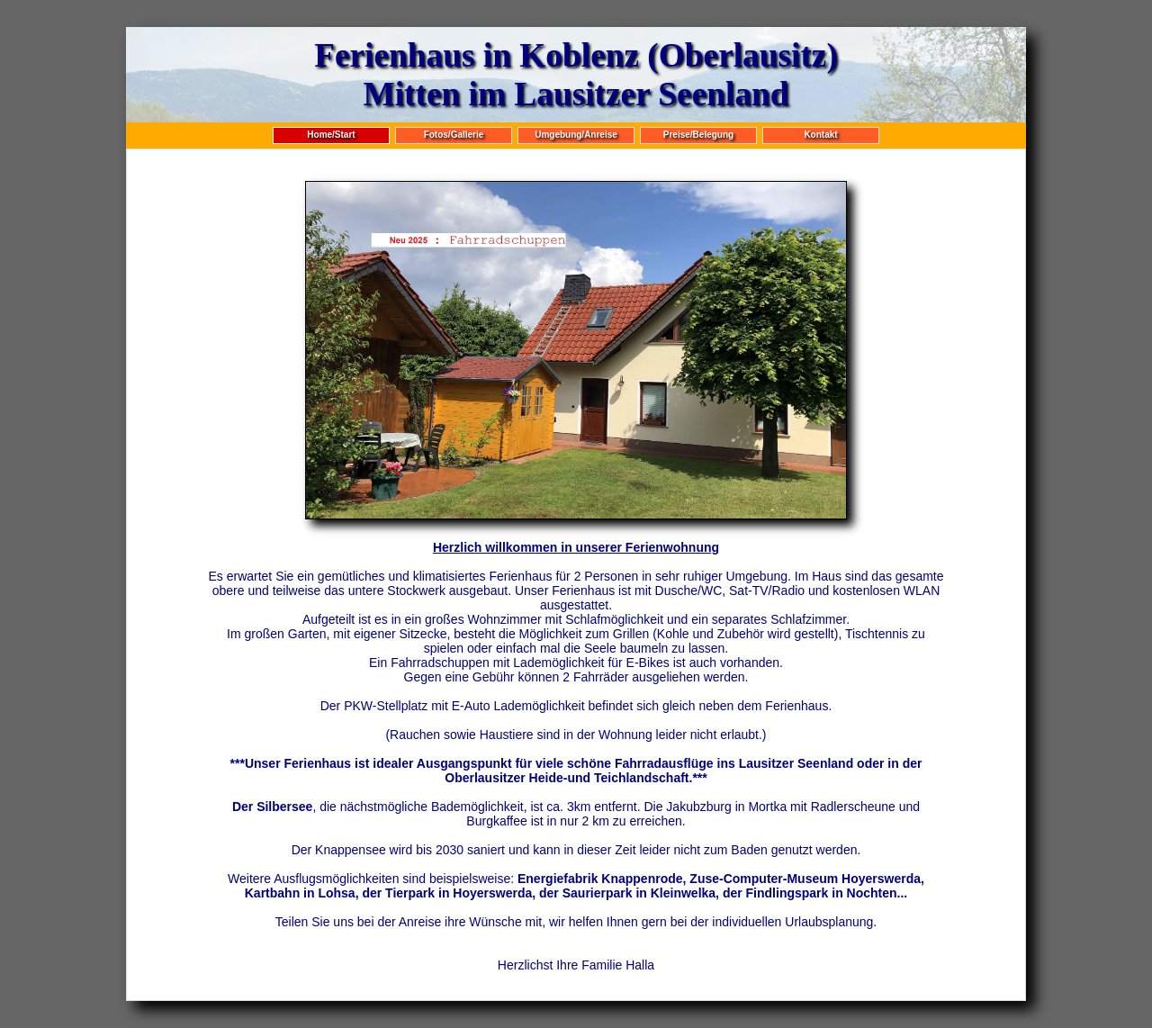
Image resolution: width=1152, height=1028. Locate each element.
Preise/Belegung (698, 135)
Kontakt (820, 135)
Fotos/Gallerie (454, 135)
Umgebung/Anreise (576, 135)
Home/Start (331, 135)
